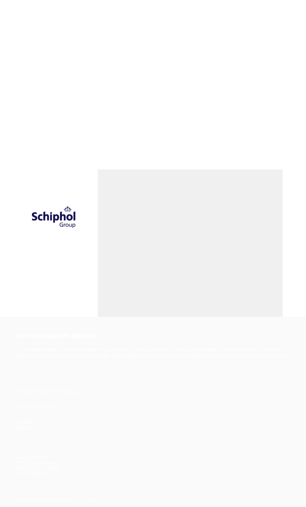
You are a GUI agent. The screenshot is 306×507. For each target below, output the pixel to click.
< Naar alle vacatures (30, 55)
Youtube (23, 427)
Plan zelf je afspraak (34, 406)
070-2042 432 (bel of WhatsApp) (46, 391)
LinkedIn (23, 422)
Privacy (90, 500)
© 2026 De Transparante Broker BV (45, 500)
